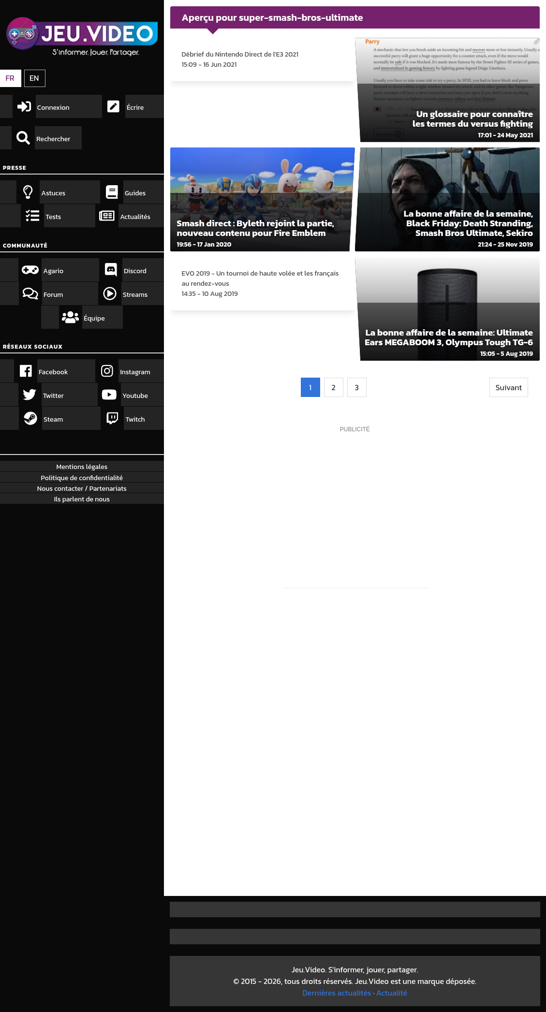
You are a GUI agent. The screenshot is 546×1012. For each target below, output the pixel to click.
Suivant (509, 387)
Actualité (391, 992)
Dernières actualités (336, 992)
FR (9, 78)
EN (34, 78)
